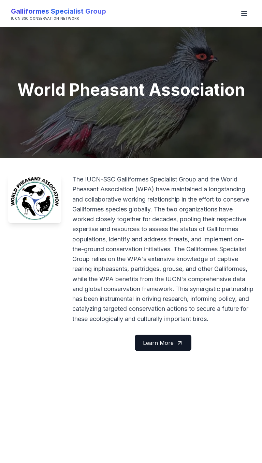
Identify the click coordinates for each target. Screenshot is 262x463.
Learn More (163, 342)
